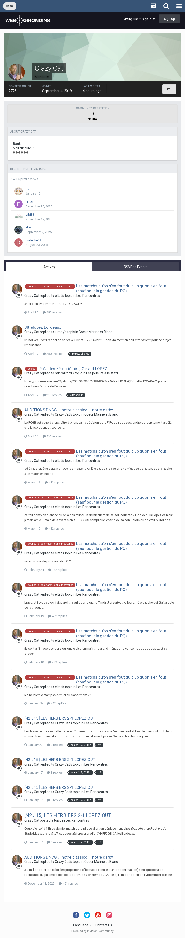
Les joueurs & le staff (102, 373)
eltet (29, 227)
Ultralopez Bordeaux (42, 327)
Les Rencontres (88, 296)
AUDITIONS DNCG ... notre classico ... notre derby (68, 409)
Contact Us (103, 925)
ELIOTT (30, 202)
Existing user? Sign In (138, 19)
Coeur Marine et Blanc (95, 332)
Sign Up (169, 19)
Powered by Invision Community (92, 931)
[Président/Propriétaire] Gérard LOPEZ (72, 368)
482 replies (52, 312)
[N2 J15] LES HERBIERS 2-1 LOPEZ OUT (59, 718)
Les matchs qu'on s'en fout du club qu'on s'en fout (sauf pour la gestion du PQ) (121, 288)
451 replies (52, 436)
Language (82, 925)
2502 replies (53, 353)
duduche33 (33, 240)
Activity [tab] (49, 267)
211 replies (52, 395)
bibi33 (30, 214)
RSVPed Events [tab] (135, 267)
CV (27, 189)
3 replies (55, 744)
